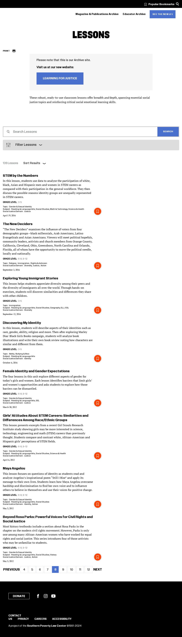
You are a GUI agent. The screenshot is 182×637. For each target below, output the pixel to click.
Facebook (38, 596)
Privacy (23, 619)
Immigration (23, 263)
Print (6, 51)
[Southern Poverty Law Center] (6, 14)
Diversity (28, 266)
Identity (27, 359)
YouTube (53, 596)
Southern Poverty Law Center (46, 626)
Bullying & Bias (22, 354)
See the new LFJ (162, 14)
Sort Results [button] (31, 163)
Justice (27, 211)
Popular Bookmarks (161, 4)
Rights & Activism (39, 263)
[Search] (177, 4)
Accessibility (62, 619)
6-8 (20, 259)
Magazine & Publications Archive (97, 14)
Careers (40, 619)
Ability (11, 354)
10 (73, 569)
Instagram (46, 596)
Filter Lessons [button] (26, 144)
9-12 (25, 259)
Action (43, 266)
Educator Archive (134, 14)
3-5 (20, 202)
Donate (19, 596)
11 (81, 569)
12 (90, 569)
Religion (13, 263)
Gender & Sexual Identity (20, 207)
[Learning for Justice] (23, 14)
